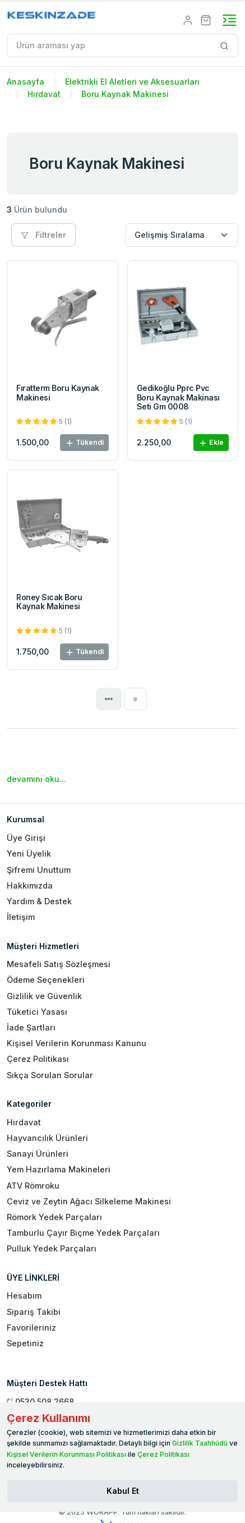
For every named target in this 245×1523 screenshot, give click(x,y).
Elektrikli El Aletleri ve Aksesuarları (132, 81)
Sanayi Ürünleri (37, 1153)
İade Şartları (31, 1027)
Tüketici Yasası (37, 1011)
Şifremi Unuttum (39, 870)
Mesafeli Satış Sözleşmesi (58, 964)
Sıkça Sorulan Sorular (50, 1075)
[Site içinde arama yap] (224, 45)
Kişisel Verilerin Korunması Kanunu (76, 1043)
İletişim (21, 917)
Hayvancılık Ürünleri (47, 1138)
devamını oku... (36, 779)
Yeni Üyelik (29, 853)
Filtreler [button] (43, 235)
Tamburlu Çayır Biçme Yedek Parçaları (83, 1232)
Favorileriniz (31, 1327)
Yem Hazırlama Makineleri (58, 1169)
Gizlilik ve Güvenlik (44, 996)
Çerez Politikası (38, 1059)
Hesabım (24, 1295)
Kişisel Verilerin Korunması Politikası (66, 1454)
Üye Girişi (26, 838)
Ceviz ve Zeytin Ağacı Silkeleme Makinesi (89, 1201)
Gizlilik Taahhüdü (200, 1443)
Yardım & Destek (39, 901)
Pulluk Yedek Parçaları (51, 1248)
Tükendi (84, 443)
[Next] (135, 699)
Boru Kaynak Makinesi (125, 94)
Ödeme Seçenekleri (46, 979)
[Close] (122, 1491)
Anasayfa (25, 81)
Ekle (211, 443)
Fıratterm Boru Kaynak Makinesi (57, 392)
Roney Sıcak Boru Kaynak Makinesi (49, 601)
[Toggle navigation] (229, 20)
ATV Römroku (33, 1185)
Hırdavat (44, 94)
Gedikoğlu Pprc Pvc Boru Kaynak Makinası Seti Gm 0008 (178, 397)
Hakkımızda (30, 885)
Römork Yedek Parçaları (54, 1217)
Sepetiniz (25, 1343)
